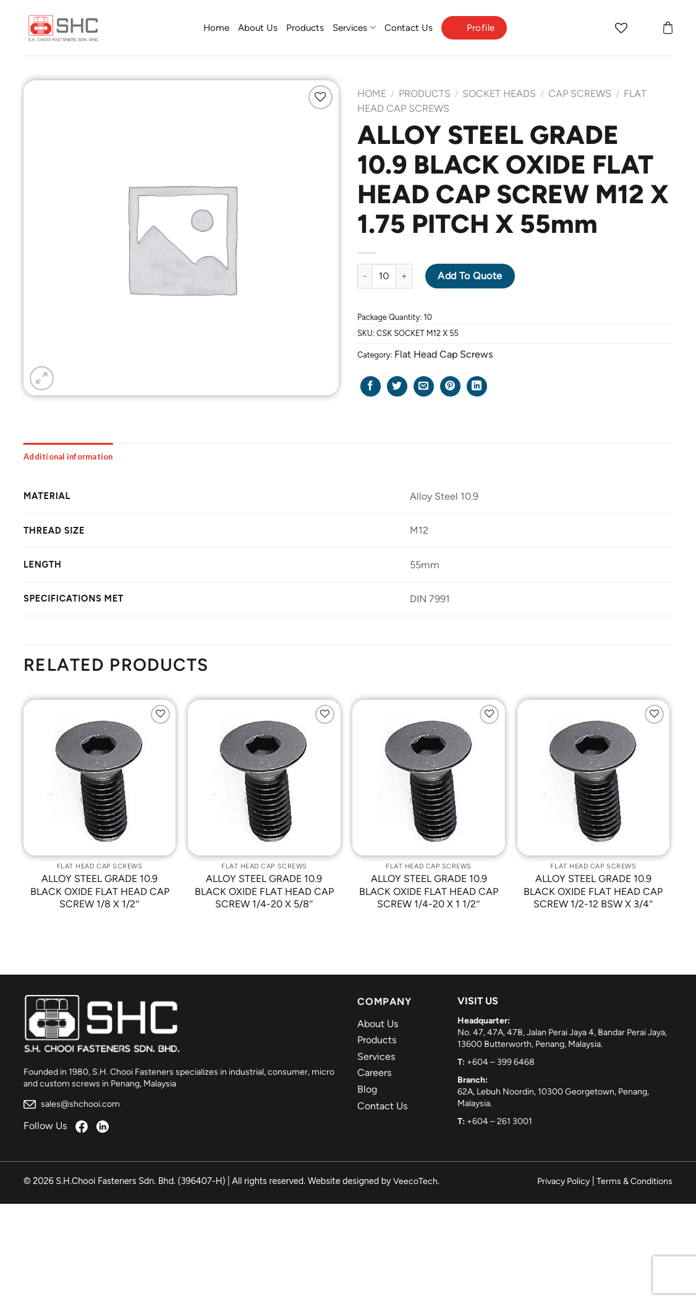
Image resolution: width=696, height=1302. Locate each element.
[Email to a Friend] (424, 386)
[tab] (68, 456)
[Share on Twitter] (397, 386)
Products (305, 27)
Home (216, 27)
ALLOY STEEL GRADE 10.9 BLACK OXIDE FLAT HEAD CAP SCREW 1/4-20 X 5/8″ (264, 891)
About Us (258, 27)
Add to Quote (470, 276)
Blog (367, 1089)
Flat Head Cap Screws (443, 354)
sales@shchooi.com (71, 1104)
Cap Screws (579, 93)
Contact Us (408, 27)
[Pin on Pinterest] (450, 386)
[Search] (597, 28)
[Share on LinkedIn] (477, 386)
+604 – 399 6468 (501, 1062)
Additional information (68, 456)
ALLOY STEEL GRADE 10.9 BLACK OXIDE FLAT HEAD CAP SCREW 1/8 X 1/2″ (99, 891)
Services (354, 27)
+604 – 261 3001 (499, 1121)
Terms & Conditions (634, 1181)
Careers (374, 1072)
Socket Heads (499, 93)
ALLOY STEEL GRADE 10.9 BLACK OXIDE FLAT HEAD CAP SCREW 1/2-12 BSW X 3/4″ (593, 891)
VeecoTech (415, 1181)
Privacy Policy (563, 1181)
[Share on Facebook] (370, 386)
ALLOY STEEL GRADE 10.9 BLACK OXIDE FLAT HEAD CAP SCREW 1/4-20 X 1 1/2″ (428, 891)
